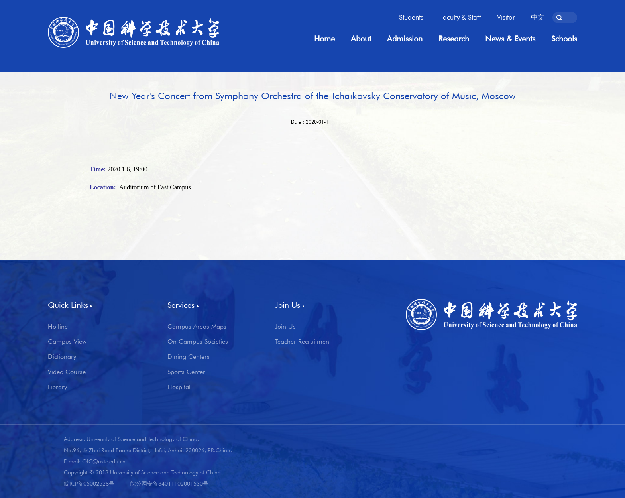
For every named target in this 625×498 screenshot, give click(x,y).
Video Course (67, 372)
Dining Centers (188, 356)
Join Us (285, 326)
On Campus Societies (197, 341)
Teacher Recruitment (303, 341)
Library (57, 387)
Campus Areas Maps (196, 326)
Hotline (58, 326)
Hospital (179, 387)
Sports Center (186, 372)
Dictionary (62, 356)
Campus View (67, 341)
